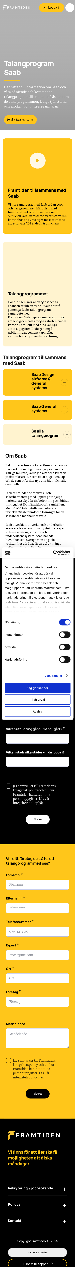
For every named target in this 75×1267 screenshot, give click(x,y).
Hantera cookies (37, 1252)
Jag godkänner (37, 687)
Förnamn (14, 875)
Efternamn (15, 899)
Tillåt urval (37, 699)
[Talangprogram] (37, 434)
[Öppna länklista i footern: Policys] (64, 1205)
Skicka (37, 819)
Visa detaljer (53, 675)
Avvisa (37, 711)
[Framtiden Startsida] (34, 1139)
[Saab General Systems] (37, 410)
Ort (10, 969)
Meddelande (15, 1024)
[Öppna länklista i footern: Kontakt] (64, 1221)
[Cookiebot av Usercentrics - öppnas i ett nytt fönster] (53, 553)
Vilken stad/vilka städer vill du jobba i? (35, 752)
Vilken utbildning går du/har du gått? (35, 729)
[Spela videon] (38, 161)
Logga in (51, 7)
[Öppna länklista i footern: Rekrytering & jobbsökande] (64, 1189)
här (40, 803)
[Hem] (19, 7)
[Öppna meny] (69, 7)
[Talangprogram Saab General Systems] (37, 382)
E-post (12, 945)
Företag (13, 992)
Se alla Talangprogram (20, 119)
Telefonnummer (20, 922)
